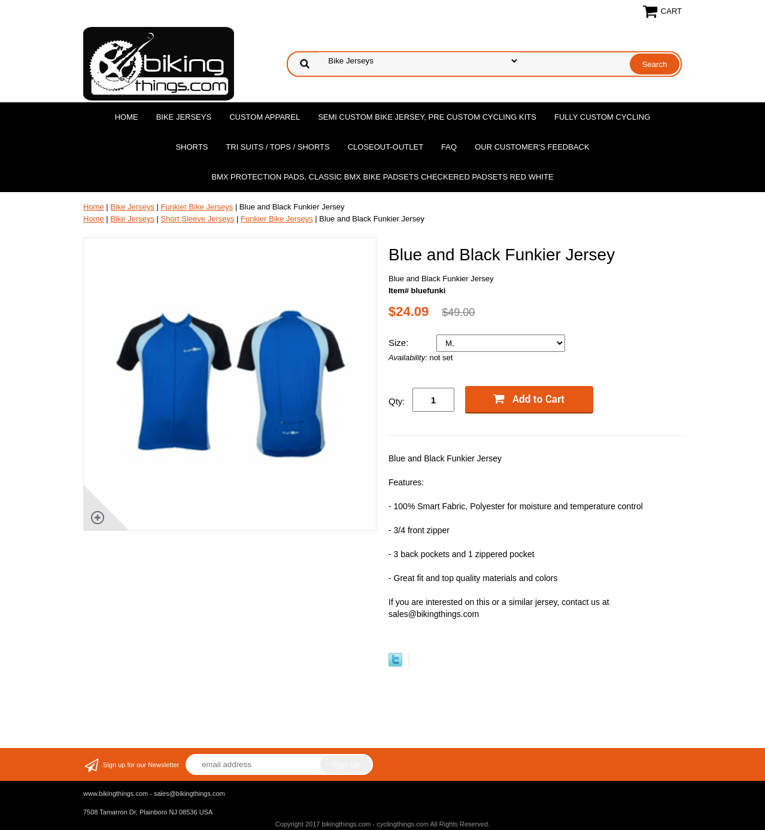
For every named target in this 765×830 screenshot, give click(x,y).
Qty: (396, 401)
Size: (399, 343)
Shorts (191, 146)
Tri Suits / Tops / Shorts (277, 146)
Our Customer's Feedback (532, 146)
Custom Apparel (264, 117)
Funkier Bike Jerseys (197, 206)
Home (126, 117)
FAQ (449, 146)
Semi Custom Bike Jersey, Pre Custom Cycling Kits (427, 117)
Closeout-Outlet (385, 146)
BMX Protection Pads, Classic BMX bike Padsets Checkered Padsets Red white (382, 176)
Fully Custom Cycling (602, 117)
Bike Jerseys (183, 117)
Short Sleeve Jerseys (198, 218)
